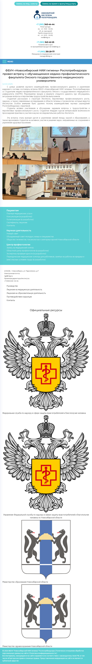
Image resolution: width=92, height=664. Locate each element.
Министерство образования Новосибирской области (46, 551)
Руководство (12, 286)
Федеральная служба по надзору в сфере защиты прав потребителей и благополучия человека (46, 363)
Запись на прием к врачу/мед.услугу (59, 4)
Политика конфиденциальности (43, 653)
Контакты (11, 225)
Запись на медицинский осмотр (20, 247)
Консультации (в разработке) (19, 216)
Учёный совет (12, 233)
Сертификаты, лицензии (17, 222)
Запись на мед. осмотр (26, 4)
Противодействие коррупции (19, 296)
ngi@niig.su (8, 276)
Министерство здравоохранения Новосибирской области (46, 615)
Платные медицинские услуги (19, 213)
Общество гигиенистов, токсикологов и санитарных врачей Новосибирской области (43, 239)
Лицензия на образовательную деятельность (26, 293)
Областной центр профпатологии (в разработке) (28, 250)
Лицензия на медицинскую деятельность (24, 289)
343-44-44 (45, 24)
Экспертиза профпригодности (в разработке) (26, 253)
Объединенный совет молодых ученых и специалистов (30, 236)
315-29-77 (46, 51)
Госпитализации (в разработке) (20, 219)
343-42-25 (45, 42)
